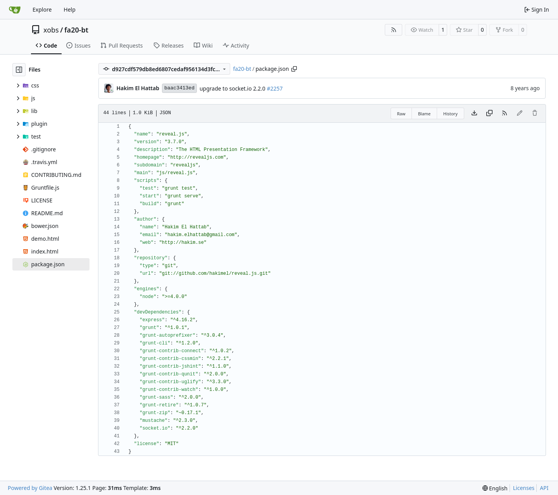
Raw (401, 113)
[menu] (495, 488)
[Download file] (474, 113)
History (450, 113)
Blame (424, 113)
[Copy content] (489, 113)
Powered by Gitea (30, 488)
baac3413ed (179, 88)
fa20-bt (76, 30)
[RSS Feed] (394, 30)
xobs (51, 30)
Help (70, 9)
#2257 (274, 88)
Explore (42, 9)
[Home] (15, 10)
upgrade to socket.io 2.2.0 (233, 88)
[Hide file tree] (19, 69)
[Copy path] (294, 69)
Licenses (524, 488)
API (544, 488)
